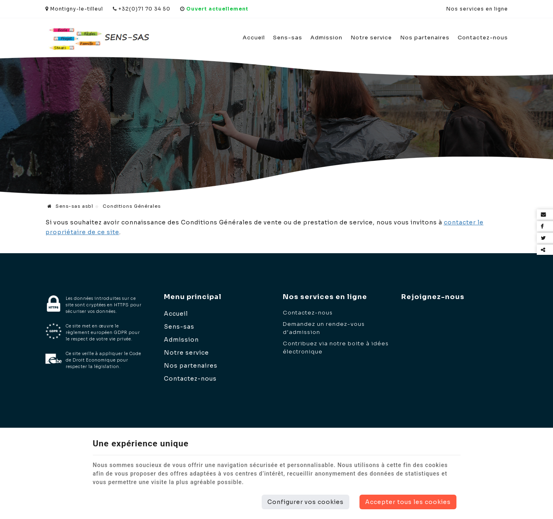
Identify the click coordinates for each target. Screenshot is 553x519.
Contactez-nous (483, 37)
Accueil (254, 37)
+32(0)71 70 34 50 (141, 9)
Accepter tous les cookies (408, 502)
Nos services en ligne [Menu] (325, 297)
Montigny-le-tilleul (74, 9)
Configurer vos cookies (305, 502)
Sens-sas (287, 37)
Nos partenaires (425, 37)
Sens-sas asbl (70, 206)
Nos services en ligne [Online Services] (477, 9)
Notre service (371, 37)
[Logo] (98, 38)
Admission (326, 37)
